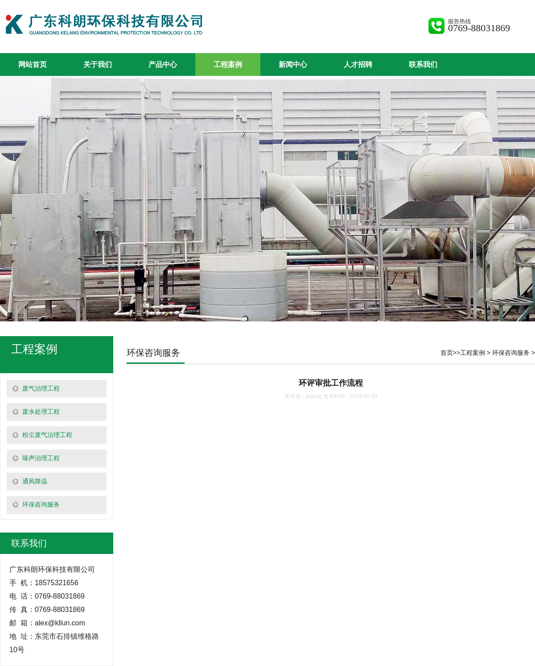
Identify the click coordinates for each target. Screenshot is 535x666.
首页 (446, 352)
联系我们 (423, 64)
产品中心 (162, 64)
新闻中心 (293, 64)
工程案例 (228, 64)
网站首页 (32, 64)
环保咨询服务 (511, 352)
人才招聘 (358, 64)
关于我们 (97, 64)
